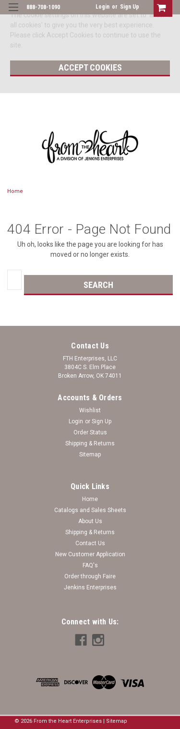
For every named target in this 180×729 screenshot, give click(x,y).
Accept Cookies (90, 67)
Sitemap (90, 454)
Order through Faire (90, 576)
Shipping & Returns (90, 443)
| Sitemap (115, 721)
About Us (90, 521)
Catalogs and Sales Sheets (90, 510)
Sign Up (129, 6)
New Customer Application (90, 554)
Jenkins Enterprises (90, 587)
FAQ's (90, 565)
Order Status (90, 432)
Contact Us (90, 543)
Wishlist (90, 410)
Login (102, 6)
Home (15, 191)
